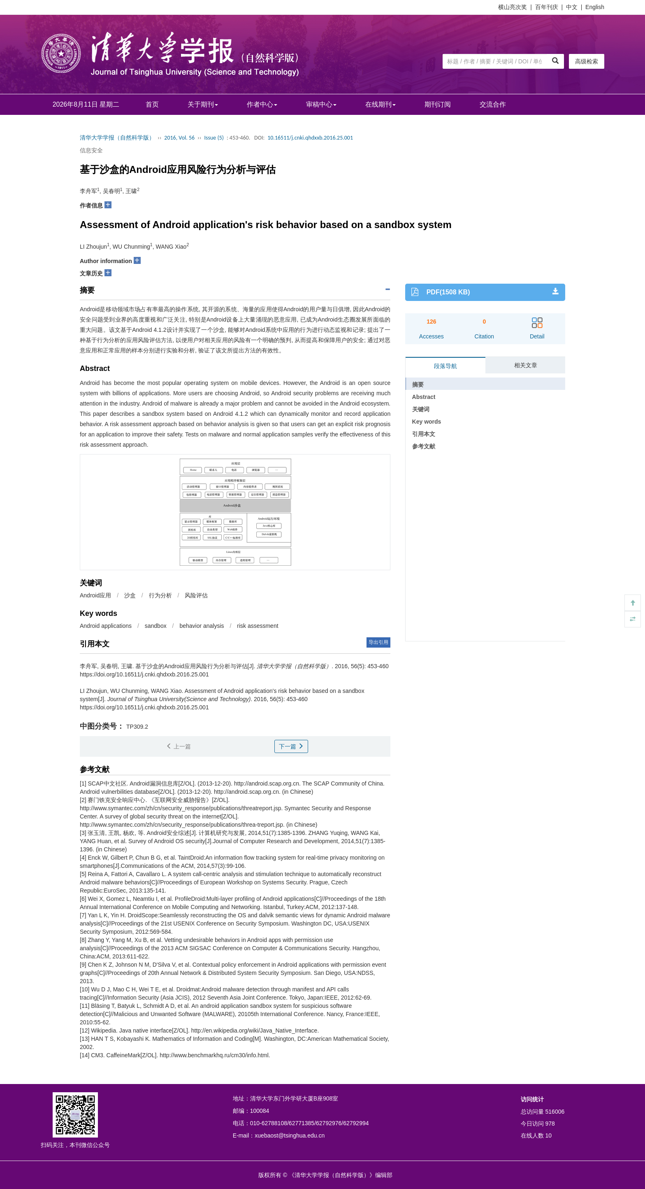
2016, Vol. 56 (179, 137)
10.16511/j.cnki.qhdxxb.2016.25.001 (310, 137)
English (594, 7)
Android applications (106, 625)
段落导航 (445, 366)
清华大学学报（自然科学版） (117, 137)
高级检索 (586, 61)
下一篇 (291, 746)
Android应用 (95, 595)
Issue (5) (214, 137)
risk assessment (257, 625)
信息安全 (91, 150)
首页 (152, 104)
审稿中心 (321, 104)
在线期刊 (380, 104)
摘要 (418, 384)
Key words (426, 421)
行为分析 (160, 595)
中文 (572, 7)
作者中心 (262, 104)
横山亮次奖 (512, 7)
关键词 (420, 409)
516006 (555, 1111)
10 (548, 1135)
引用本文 (423, 434)
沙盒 (130, 595)
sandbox (156, 625)
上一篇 (178, 746)
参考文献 (423, 446)
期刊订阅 (438, 104)
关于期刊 (203, 104)
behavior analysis (201, 625)
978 (550, 1123)
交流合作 (493, 104)
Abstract (424, 397)
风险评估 (196, 595)
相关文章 (525, 365)
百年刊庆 (546, 7)
